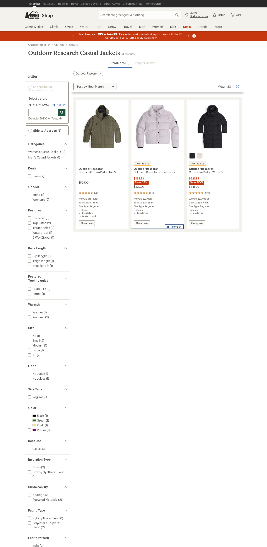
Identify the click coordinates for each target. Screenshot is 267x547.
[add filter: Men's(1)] (33, 194)
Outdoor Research (39, 44)
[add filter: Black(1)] (35, 415)
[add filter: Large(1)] (33, 350)
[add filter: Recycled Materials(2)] (42, 499)
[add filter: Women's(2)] (36, 199)
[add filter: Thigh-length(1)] (38, 261)
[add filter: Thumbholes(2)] (38, 227)
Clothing (59, 44)
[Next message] (189, 36)
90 (238, 86)
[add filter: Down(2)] (33, 467)
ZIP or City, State (38, 104)
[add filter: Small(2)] (33, 340)
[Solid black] (192, 156)
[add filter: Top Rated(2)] (37, 223)
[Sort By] (94, 86)
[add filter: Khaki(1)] (35, 425)
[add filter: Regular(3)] (35, 397)
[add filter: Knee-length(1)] (38, 265)
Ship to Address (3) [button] (44, 130)
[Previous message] (73, 36)
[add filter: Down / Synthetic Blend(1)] (45, 472)
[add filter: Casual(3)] (34, 448)
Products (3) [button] (120, 63)
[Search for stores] (61, 112)
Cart (236, 15)
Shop (47, 15)
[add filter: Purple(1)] (36, 430)
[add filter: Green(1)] (36, 420)
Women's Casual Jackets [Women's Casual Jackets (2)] (44, 151)
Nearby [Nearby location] (58, 105)
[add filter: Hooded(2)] (35, 373)
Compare (88, 223)
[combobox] (140, 15)
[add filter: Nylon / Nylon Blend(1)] (43, 518)
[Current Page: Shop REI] (34, 3)
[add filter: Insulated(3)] (36, 218)
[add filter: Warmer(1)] (35, 312)
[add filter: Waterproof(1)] (37, 232)
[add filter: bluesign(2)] (35, 494)
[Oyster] (200, 156)
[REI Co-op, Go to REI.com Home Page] (32, 14)
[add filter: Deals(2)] (33, 176)
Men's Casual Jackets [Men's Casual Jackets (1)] (42, 157)
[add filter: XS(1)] (31, 335)
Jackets (73, 44)
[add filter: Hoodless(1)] (36, 378)
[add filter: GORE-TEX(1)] (37, 289)
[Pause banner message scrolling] (193, 36)
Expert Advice (145, 63)
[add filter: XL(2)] (31, 355)
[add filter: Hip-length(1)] (37, 256)
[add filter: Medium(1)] (35, 345)
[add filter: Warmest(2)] (35, 317)
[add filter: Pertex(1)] (34, 293)
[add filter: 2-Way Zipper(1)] (38, 237)
